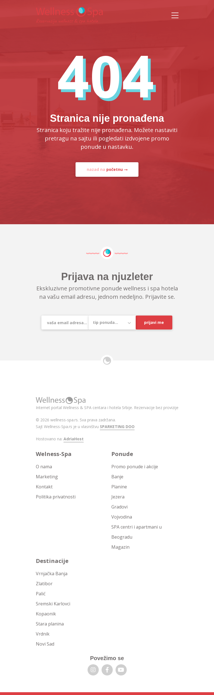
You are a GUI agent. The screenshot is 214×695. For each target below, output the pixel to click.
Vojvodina (121, 517)
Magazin (120, 547)
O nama (44, 467)
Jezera (117, 497)
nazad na (105, 169)
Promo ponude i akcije (134, 467)
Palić (41, 594)
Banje (117, 477)
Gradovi (119, 507)
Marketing (47, 477)
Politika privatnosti (56, 497)
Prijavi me (154, 322)
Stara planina (50, 624)
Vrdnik (43, 634)
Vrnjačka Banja (51, 573)
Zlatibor (44, 584)
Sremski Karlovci (53, 604)
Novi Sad (45, 644)
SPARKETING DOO (117, 426)
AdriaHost (74, 438)
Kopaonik (46, 614)
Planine (119, 487)
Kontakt (44, 487)
